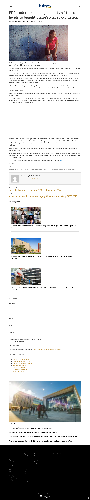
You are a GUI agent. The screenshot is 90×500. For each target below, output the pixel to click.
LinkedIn (36, 458)
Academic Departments (20, 370)
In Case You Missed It (15, 377)
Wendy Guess (71, 169)
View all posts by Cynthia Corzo (32, 179)
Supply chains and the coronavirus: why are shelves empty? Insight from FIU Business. (42, 288)
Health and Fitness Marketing (50, 169)
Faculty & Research (19, 367)
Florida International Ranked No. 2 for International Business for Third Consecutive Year (41, 441)
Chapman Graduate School (21, 361)
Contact (62, 454)
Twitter (36, 454)
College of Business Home (21, 359)
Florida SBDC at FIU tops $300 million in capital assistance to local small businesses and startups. (44, 437)
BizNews (50, 493)
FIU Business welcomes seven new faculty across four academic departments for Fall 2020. (43, 257)
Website (11, 332)
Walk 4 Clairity (63, 169)
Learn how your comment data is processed (47, 349)
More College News (15, 21)
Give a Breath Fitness (36, 169)
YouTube (36, 464)
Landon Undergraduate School (22, 363)
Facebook (37, 456)
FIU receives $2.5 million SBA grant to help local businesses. (30, 428)
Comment (12, 303)
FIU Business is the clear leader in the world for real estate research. (33, 432)
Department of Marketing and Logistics (19, 169)
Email (11, 325)
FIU (60, 160)
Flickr (35, 462)
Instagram (37, 460)
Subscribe (56, 454)
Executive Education (19, 365)
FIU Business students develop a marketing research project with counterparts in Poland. (43, 227)
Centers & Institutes (19, 372)
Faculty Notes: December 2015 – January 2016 (35, 190)
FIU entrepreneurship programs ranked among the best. (31, 424)
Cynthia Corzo (39, 21)
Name (11, 318)
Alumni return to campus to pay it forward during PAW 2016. (43, 196)
